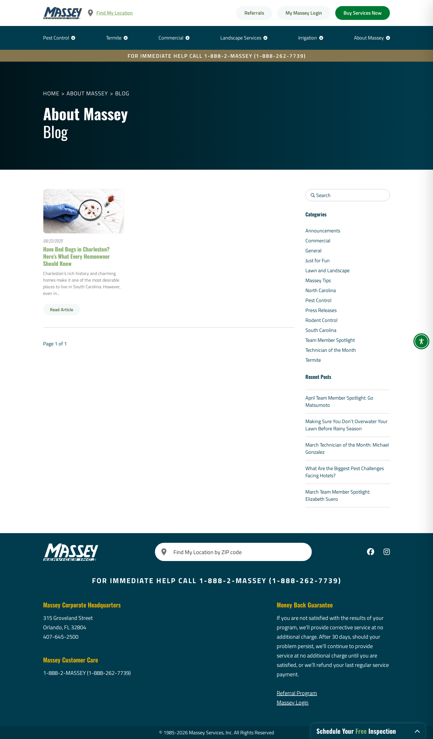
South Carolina (320, 330)
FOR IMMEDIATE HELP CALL (217, 56)
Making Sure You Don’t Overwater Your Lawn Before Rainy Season (346, 425)
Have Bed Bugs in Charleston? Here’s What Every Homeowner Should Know (76, 256)
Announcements (322, 230)
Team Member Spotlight (330, 340)
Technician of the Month (330, 350)
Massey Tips (318, 280)
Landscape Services (240, 37)
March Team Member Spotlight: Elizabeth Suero (337, 495)
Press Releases (321, 310)
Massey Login (292, 702)
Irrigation (307, 37)
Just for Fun (317, 260)
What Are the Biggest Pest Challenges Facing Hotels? (344, 472)
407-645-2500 (60, 636)
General (313, 250)
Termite (114, 37)
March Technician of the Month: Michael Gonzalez (347, 448)
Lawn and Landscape (327, 270)
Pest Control (56, 37)
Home (51, 93)
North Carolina (320, 290)
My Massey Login (304, 13)
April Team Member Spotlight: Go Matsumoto (339, 401)
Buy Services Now (363, 13)
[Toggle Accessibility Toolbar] (421, 341)
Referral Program (297, 693)
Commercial (171, 37)
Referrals (254, 13)
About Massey (369, 37)
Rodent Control (321, 320)
